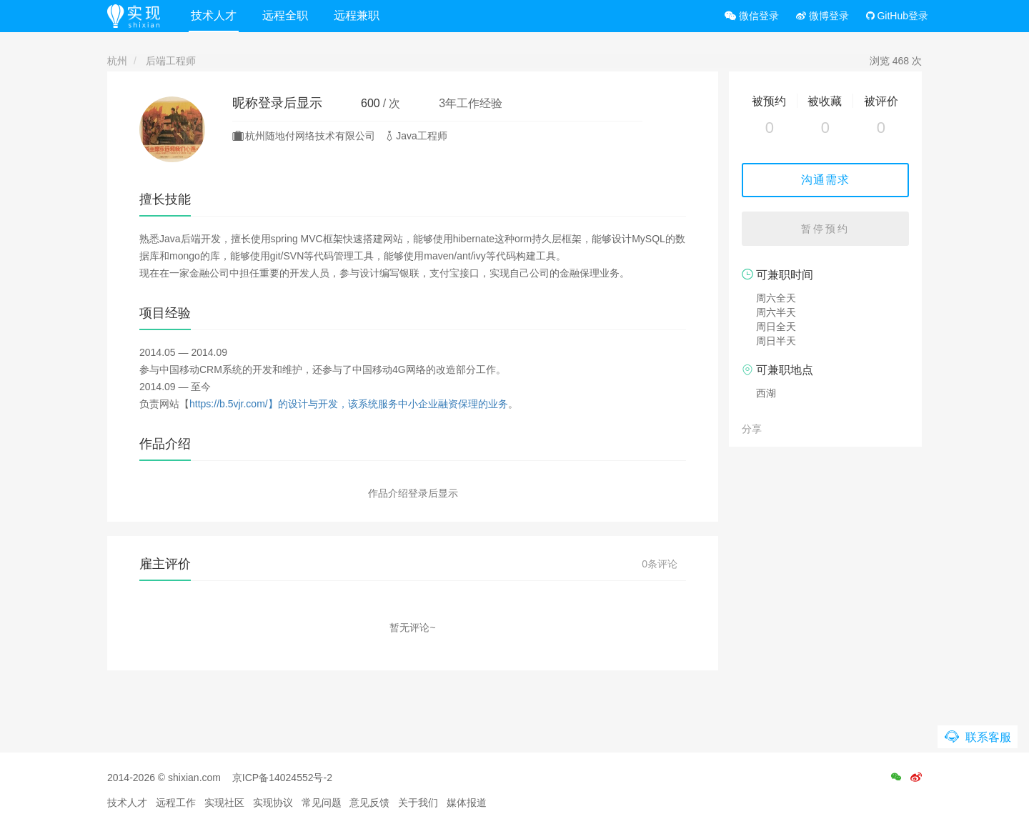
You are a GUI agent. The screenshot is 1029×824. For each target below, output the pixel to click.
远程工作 (176, 802)
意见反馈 (369, 802)
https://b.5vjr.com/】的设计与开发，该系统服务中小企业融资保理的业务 (348, 403)
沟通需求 (825, 180)
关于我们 (418, 802)
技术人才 (214, 15)
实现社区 (224, 802)
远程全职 (285, 15)
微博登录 (822, 15)
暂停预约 (825, 228)
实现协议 (273, 802)
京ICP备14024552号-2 (282, 777)
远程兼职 (356, 15)
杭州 (117, 60)
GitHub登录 (897, 15)
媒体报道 (467, 802)
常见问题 (322, 802)
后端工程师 (171, 60)
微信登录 (752, 15)
